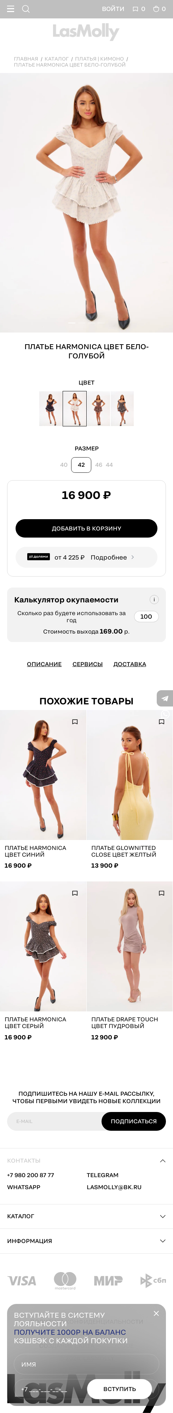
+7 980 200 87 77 (30, 1175)
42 (81, 464)
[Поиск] (26, 9)
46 (98, 464)
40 (64, 464)
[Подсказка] (154, 599)
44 (109, 464)
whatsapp (23, 1187)
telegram (103, 1175)
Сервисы (88, 664)
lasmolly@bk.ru (114, 1187)
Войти (113, 8)
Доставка (130, 664)
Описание (44, 664)
